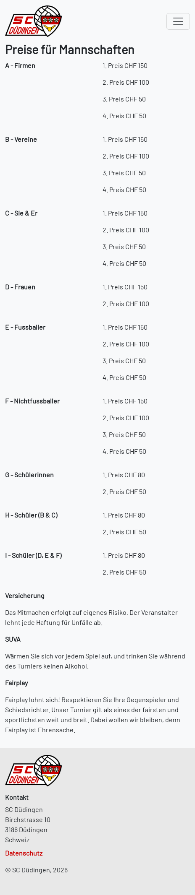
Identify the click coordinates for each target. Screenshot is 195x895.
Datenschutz (23, 853)
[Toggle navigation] (178, 21)
